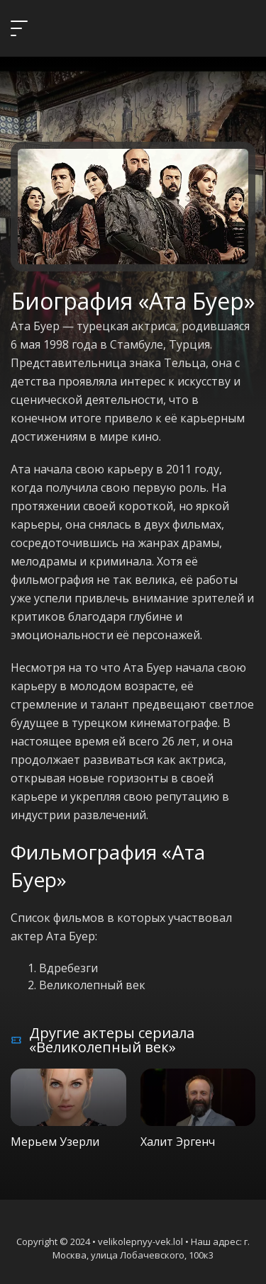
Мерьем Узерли (55, 1141)
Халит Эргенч (177, 1141)
